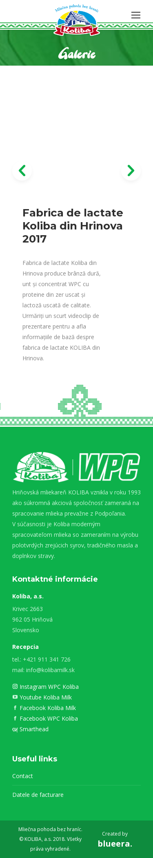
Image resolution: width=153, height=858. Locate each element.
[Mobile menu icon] (136, 15)
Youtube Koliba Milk (45, 697)
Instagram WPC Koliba (48, 686)
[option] (76, 249)
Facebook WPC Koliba (48, 718)
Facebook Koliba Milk (47, 708)
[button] (22, 171)
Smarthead (33, 729)
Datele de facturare (38, 794)
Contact (22, 776)
